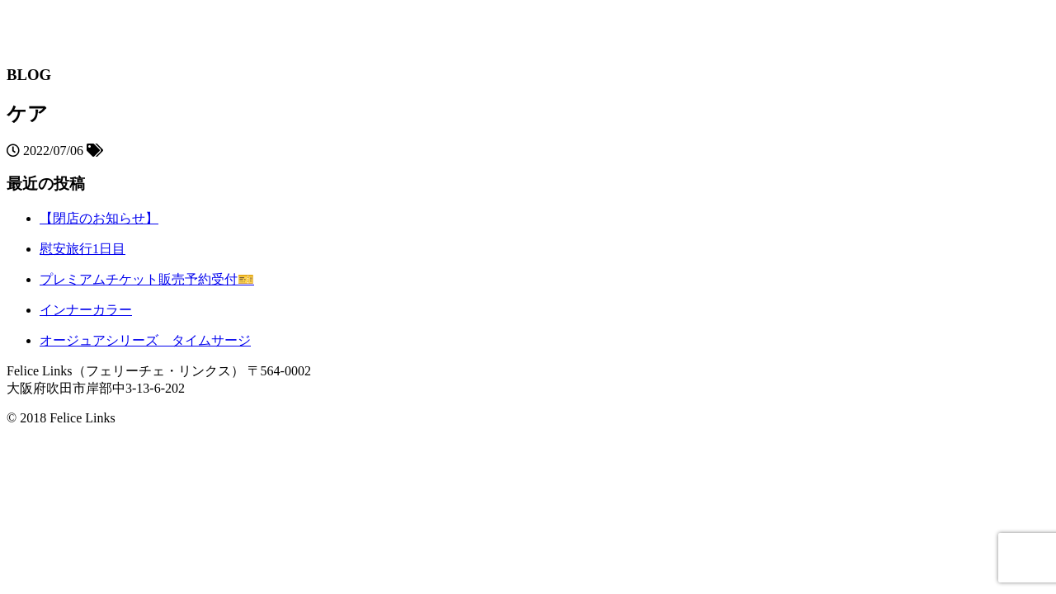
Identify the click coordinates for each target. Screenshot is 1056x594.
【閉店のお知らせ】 (99, 218)
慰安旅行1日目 (82, 249)
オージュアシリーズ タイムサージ (145, 340)
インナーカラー (86, 310)
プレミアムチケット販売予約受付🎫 (147, 279)
